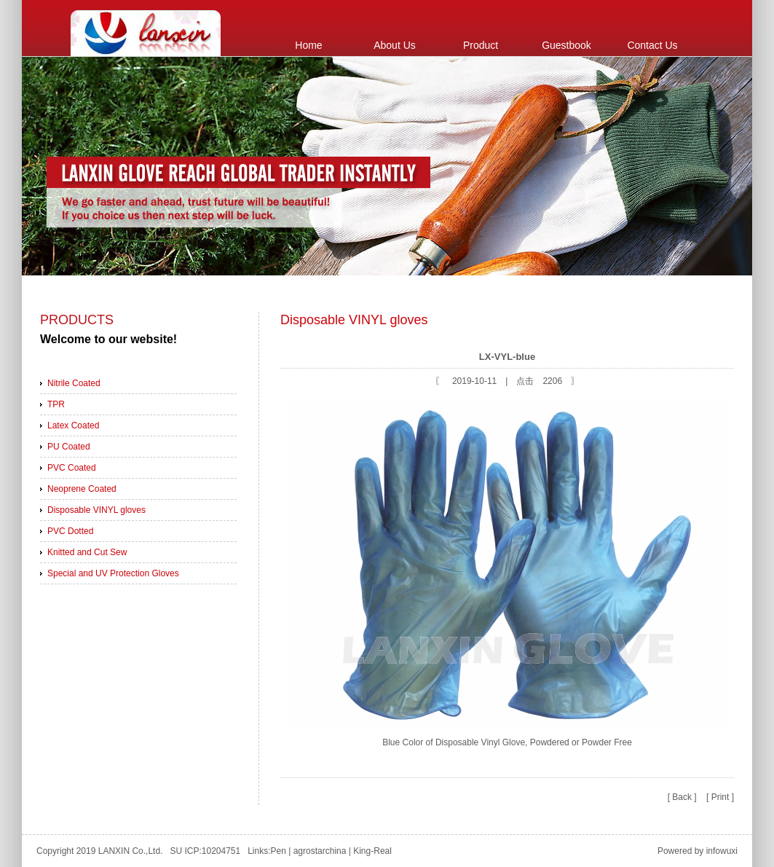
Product (480, 45)
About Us (395, 45)
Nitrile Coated (73, 383)
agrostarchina (320, 851)
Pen (278, 851)
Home (308, 45)
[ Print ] (720, 797)
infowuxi (722, 851)
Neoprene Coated (82, 489)
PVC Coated (71, 468)
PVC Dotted (70, 531)
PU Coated (68, 447)
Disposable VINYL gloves (96, 510)
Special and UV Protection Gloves (113, 573)
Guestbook (566, 45)
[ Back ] (682, 797)
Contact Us (652, 45)
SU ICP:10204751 (206, 851)
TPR (56, 404)
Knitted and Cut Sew (87, 552)
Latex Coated (73, 425)
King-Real (372, 851)
